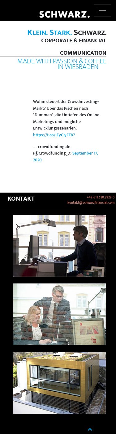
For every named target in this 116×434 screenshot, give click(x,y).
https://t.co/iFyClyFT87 (54, 135)
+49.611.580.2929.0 (100, 197)
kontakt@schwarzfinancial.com (90, 203)
